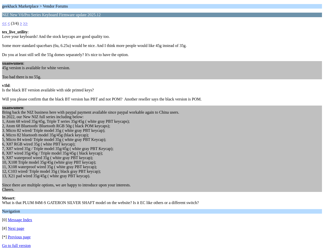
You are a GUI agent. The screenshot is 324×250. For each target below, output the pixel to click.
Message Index (20, 220)
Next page (16, 228)
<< (4, 23)
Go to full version (16, 245)
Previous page (19, 237)
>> (25, 23)
